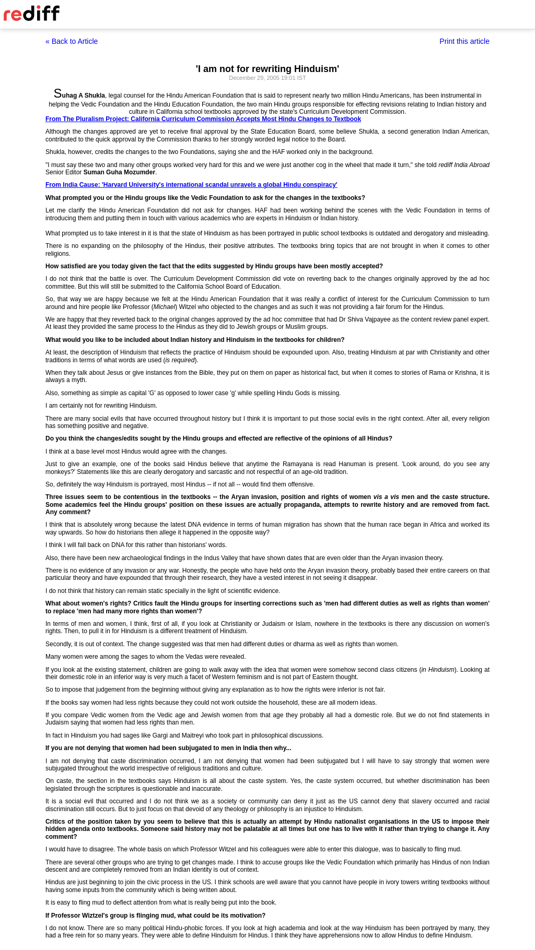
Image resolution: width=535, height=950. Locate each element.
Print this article (464, 41)
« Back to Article (71, 41)
